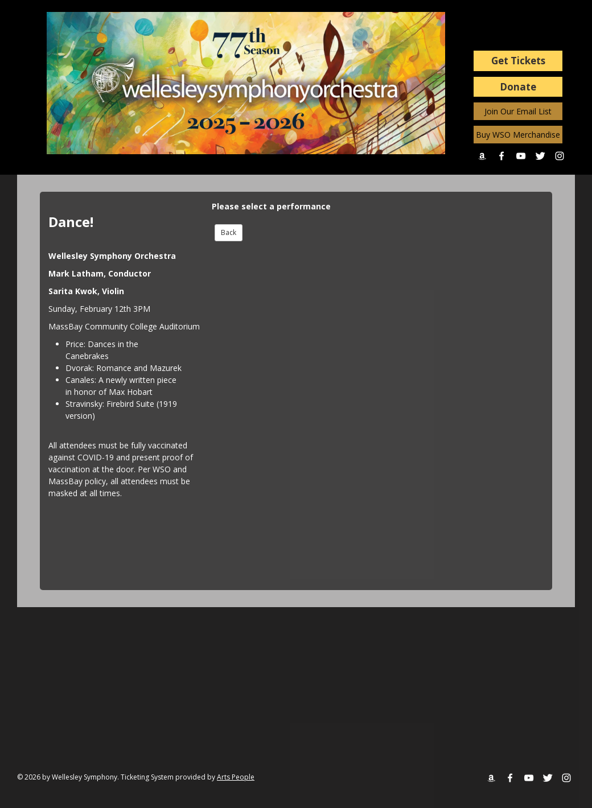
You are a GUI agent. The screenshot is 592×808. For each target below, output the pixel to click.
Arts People (235, 777)
